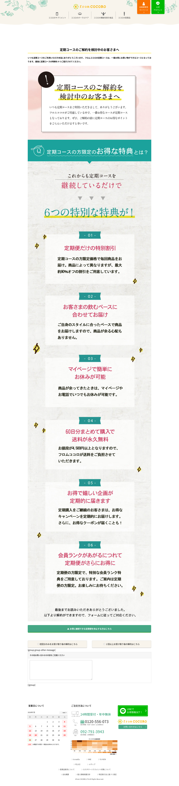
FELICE (77, 768)
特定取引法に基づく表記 (108, 778)
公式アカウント (158, 8)
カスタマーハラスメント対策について (97, 773)
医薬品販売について (67, 773)
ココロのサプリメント (57, 15)
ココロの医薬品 (124, 15)
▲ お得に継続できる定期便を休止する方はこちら (89, 628)
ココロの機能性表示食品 (103, 15)
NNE (89, 763)
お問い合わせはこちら (132, 730)
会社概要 (65, 778)
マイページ (143, 8)
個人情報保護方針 (83, 778)
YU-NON (103, 763)
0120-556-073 (99, 726)
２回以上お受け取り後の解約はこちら (121, 644)
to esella (76, 763)
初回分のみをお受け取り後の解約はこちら (57, 644)
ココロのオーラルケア (80, 15)
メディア (92, 768)
